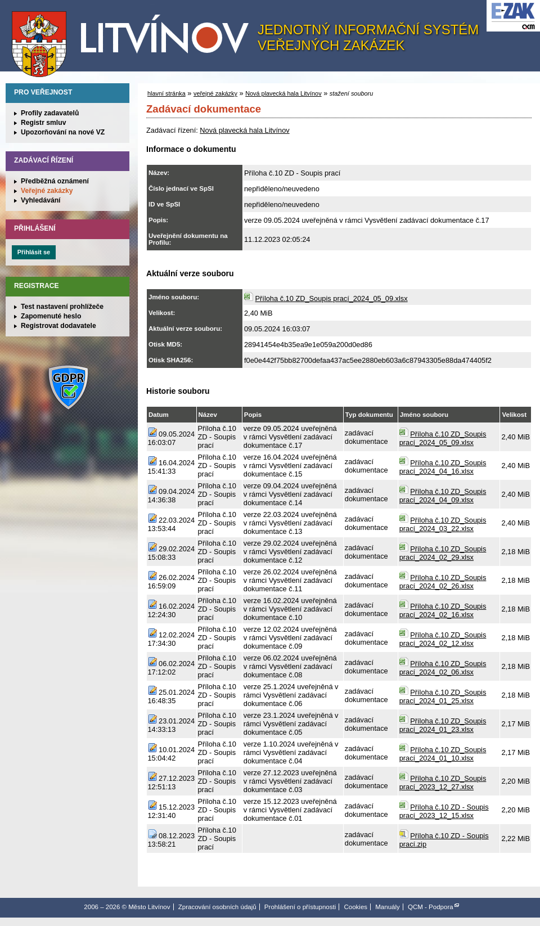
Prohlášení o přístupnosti (300, 906)
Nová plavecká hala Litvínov (283, 93)
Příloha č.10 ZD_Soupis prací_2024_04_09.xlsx (443, 495)
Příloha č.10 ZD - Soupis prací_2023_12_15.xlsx (444, 811)
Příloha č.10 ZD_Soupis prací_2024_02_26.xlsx (443, 581)
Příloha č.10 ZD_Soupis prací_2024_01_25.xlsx (443, 696)
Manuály (387, 906)
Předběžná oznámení (55, 181)
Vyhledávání (41, 200)
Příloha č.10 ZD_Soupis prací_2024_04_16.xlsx (443, 466)
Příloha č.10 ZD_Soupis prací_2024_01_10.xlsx (443, 753)
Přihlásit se (33, 252)
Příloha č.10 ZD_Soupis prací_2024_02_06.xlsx (443, 667)
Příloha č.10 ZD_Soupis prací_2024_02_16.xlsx (443, 610)
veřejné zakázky (215, 93)
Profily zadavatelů (50, 113)
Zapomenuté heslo (51, 316)
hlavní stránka (166, 93)
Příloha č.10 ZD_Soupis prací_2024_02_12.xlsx (443, 639)
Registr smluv (43, 123)
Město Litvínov (134, 39)
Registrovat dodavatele (58, 326)
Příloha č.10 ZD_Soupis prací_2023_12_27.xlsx (443, 782)
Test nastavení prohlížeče (62, 307)
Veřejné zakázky (47, 191)
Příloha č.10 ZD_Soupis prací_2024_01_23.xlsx (443, 725)
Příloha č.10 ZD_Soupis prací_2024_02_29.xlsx (443, 553)
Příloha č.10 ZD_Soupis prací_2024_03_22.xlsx (443, 524)
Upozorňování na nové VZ (63, 132)
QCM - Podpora (430, 906)
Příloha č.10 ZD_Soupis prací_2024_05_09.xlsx (331, 298)
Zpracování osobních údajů (217, 906)
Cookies (355, 906)
